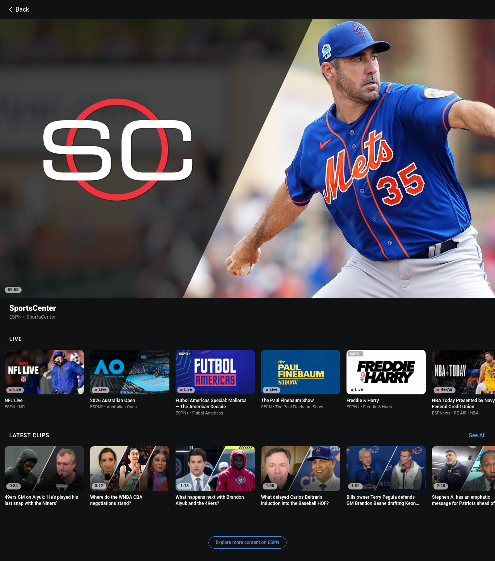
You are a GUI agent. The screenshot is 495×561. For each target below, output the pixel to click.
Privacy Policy (121, 519)
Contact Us (82, 526)
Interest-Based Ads (310, 519)
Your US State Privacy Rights (175, 519)
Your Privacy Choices (430, 519)
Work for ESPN (168, 526)
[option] (44, 329)
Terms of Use (84, 519)
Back (17, 9)
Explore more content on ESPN (248, 492)
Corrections (204, 526)
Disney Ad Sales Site (123, 526)
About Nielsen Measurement (369, 519)
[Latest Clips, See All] (481, 385)
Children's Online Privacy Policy (248, 519)
